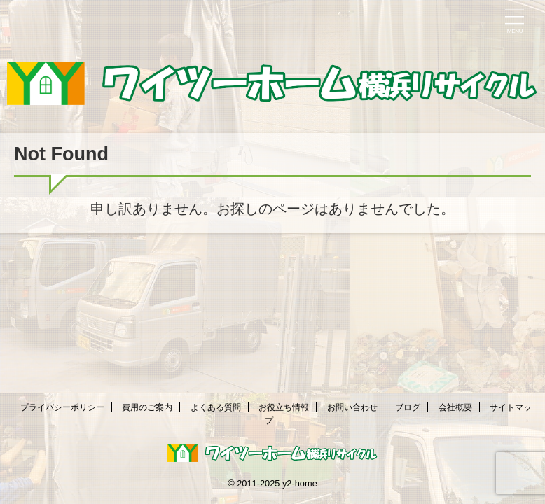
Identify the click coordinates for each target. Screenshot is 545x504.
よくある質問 (216, 407)
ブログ (407, 407)
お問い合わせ (352, 407)
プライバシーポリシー (62, 407)
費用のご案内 (147, 407)
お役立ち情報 (283, 407)
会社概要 (455, 407)
